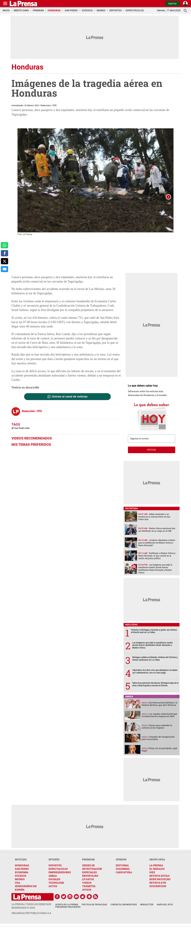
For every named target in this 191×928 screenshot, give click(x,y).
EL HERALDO (157, 873)
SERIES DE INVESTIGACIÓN (92, 871)
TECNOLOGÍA (56, 887)
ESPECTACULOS (58, 873)
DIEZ (152, 876)
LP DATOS (88, 883)
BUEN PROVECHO (160, 883)
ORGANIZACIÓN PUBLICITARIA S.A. (31, 917)
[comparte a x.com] (4, 261)
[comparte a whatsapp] (4, 245)
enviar (151, 454)
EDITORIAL (122, 869)
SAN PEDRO (22, 873)
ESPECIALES (89, 876)
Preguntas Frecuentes (67, 911)
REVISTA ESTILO (159, 880)
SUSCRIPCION (157, 890)
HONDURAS (22, 869)
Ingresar (172, 3)
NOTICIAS (21, 863)
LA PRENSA (156, 869)
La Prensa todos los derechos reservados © (31, 910)
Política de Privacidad (94, 909)
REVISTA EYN (157, 887)
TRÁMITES (89, 890)
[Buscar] (185, 10)
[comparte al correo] (4, 269)
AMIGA (53, 880)
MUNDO (20, 883)
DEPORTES (55, 869)
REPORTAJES (90, 880)
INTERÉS (54, 863)
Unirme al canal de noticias (70, 401)
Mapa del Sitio (165, 909)
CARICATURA (124, 876)
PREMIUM (88, 863)
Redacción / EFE (49, 105)
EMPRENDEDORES (60, 876)
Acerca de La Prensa (66, 909)
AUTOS (53, 890)
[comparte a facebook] (4, 253)
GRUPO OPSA (157, 863)
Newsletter (146, 909)
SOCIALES (54, 883)
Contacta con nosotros (124, 909)
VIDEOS (87, 887)
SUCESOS (20, 880)
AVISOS (86, 894)
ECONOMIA (21, 876)
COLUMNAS (123, 873)
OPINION (121, 863)
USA (17, 887)
